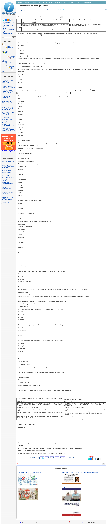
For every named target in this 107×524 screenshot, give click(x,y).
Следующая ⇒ (70, 9)
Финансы (12, 67)
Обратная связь (7, 31)
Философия (11, 66)
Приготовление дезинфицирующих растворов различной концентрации (8, 81)
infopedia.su (20, 522)
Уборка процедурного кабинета (6, 189)
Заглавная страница (8, 22)
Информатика (5, 50)
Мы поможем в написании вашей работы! (64, 521)
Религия (5, 61)
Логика (6, 52)
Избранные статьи (8, 24)
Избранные (27, 2)
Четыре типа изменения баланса (8, 125)
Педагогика (5, 60)
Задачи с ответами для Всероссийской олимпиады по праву (8, 129)
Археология (6, 43)
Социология (8, 62)
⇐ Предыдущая (51, 9)
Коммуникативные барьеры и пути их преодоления (8, 108)
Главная (19, 2)
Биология (7, 45)
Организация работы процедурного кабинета (8, 96)
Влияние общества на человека (8, 162)
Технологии (9, 63)
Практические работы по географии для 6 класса (8, 174)
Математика (10, 55)
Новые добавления (8, 29)
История (5, 51)
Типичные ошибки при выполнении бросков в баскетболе (80, 472)
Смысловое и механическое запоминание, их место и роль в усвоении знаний (7, 102)
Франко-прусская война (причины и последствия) (7, 91)
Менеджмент (12, 56)
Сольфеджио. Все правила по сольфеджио (7, 194)
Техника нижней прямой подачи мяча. (8, 87)
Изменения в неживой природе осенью (7, 184)
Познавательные (48, 2)
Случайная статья (8, 25)
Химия (12, 68)
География (10, 47)
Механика (12, 57)
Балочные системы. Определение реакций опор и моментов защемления (8, 200)
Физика (9, 65)
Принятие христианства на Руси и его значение (33, 487)
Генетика (8, 46)
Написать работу (7, 33)
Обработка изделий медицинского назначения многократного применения (8, 115)
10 (63, 457)
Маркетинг (8, 53)
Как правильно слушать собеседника (30, 472)
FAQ (4, 32)
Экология (4, 71)
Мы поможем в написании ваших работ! (8, 151)
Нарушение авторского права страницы (50, 521)
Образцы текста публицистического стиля (8, 121)
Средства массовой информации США (73, 487)
